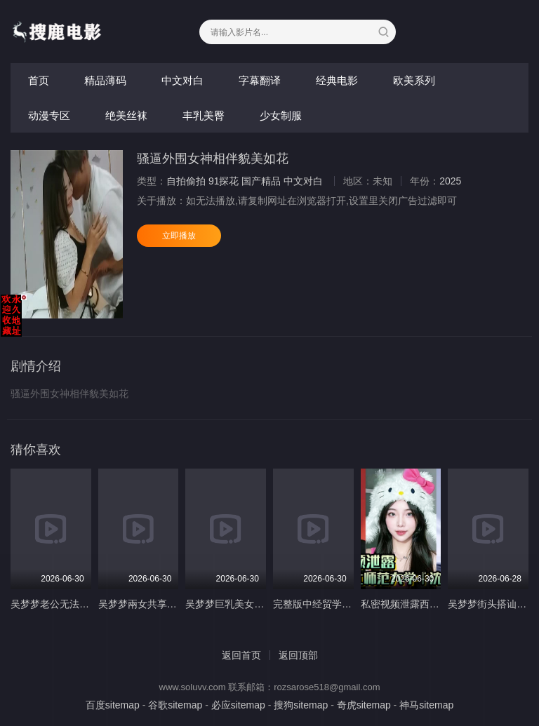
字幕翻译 (260, 80)
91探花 (223, 181)
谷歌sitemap (175, 705)
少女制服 (281, 115)
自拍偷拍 (186, 181)
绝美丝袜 (126, 115)
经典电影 (337, 80)
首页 (38, 80)
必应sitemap (238, 705)
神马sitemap (426, 705)
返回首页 (241, 655)
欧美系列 (414, 80)
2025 (450, 181)
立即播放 (179, 236)
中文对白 (182, 80)
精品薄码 (105, 80)
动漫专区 (49, 115)
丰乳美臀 (203, 115)
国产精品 (261, 181)
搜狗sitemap (301, 705)
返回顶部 (298, 655)
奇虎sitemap (364, 705)
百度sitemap (113, 705)
